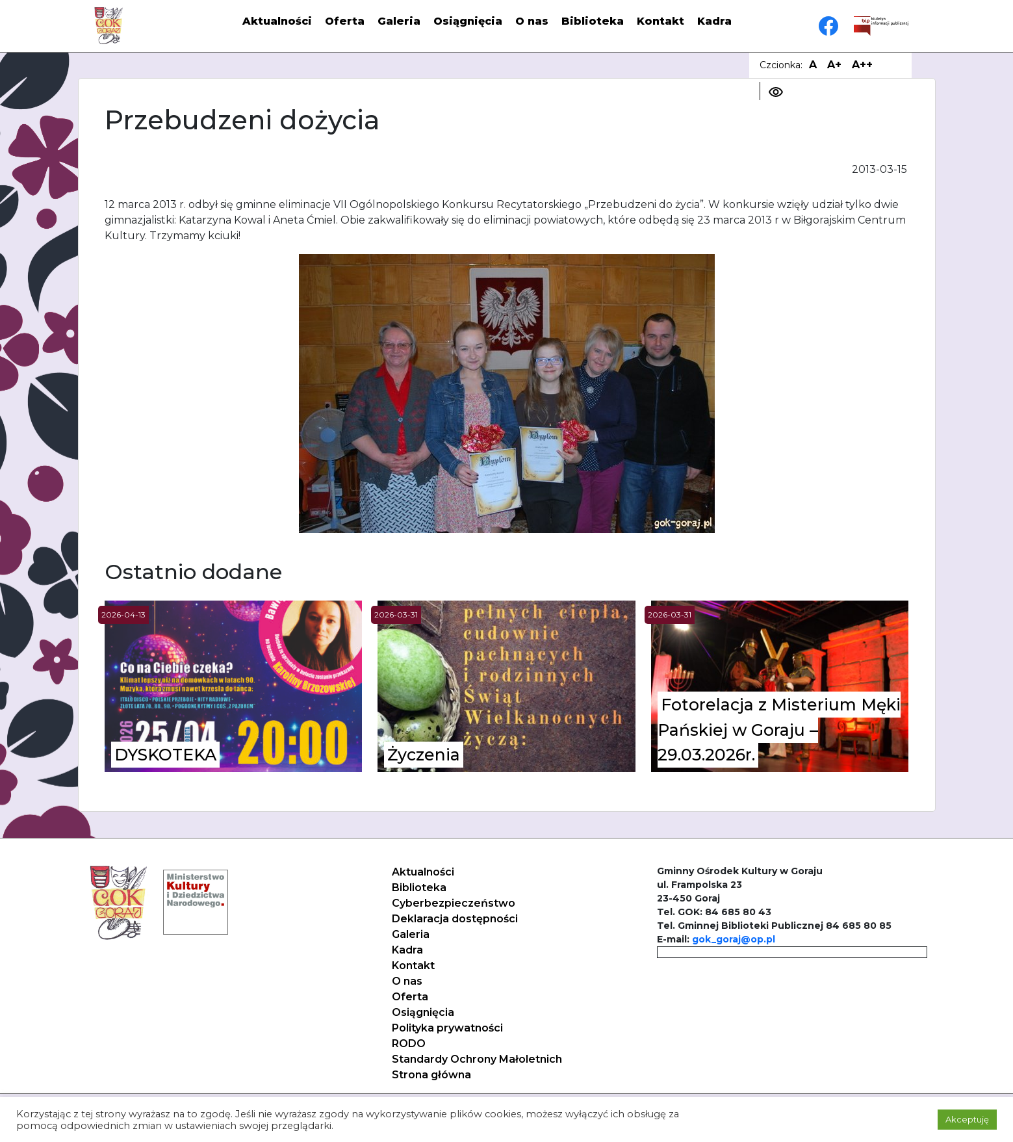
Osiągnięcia (467, 21)
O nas (531, 21)
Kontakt (660, 21)
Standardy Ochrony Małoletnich (477, 1059)
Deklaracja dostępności (455, 919)
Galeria (399, 21)
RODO (409, 1043)
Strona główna (431, 1075)
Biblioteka (592, 21)
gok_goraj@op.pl (733, 939)
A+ (834, 64)
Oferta (345, 21)
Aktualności (277, 21)
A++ (862, 64)
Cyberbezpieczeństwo (453, 903)
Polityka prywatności (447, 1028)
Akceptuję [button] (967, 1119)
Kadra (714, 21)
